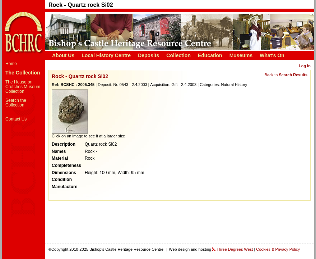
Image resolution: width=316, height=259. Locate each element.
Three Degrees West (235, 249)
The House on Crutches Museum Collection (22, 86)
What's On (272, 55)
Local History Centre (106, 55)
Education (210, 55)
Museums (241, 55)
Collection (178, 55)
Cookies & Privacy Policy (278, 249)
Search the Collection (15, 103)
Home (11, 63)
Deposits (148, 55)
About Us (63, 55)
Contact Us (16, 119)
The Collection (22, 73)
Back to (286, 75)
